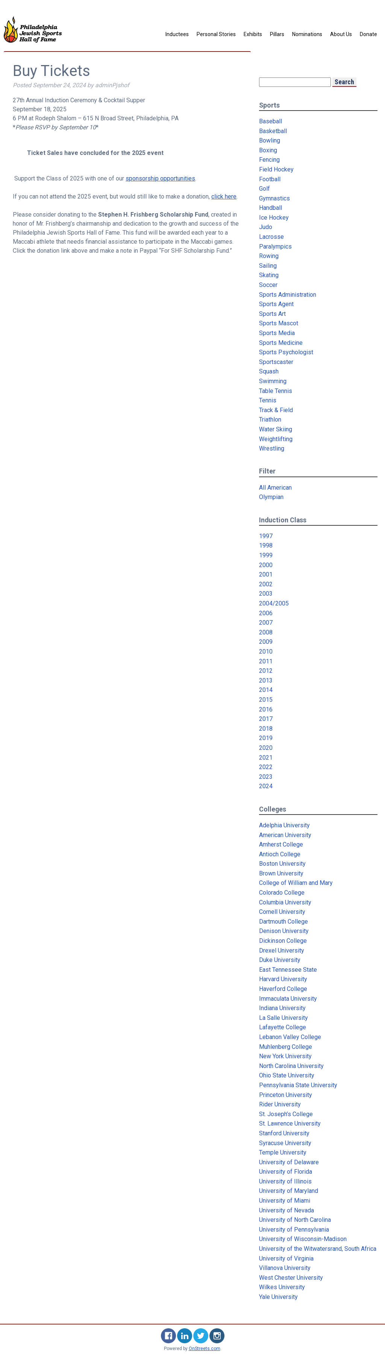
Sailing (268, 265)
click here (223, 196)
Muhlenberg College (285, 1046)
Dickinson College (283, 940)
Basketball (273, 131)
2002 (266, 584)
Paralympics (275, 246)
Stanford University (284, 1133)
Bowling (269, 140)
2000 (266, 565)
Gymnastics (274, 198)
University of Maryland (288, 1190)
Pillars (277, 34)
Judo (265, 227)
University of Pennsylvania (294, 1229)
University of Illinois (285, 1181)
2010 (266, 651)
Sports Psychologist (286, 352)
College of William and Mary (296, 882)
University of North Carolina (295, 1219)
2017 (266, 718)
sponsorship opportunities (160, 178)
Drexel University (281, 950)
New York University (285, 1056)
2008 (266, 632)
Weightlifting (276, 439)
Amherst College (281, 844)
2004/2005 (274, 603)
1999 (266, 555)
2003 (266, 593)
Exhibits (253, 34)
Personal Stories (216, 34)
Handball (270, 207)
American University (285, 835)
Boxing (268, 150)
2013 (266, 680)
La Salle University (283, 1017)
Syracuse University (285, 1143)
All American (275, 487)
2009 (266, 641)
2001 (266, 574)
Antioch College (279, 854)
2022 (266, 767)
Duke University (279, 959)
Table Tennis (275, 390)
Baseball (270, 121)
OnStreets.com (204, 1348)
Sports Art (272, 313)
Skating (269, 275)
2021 (266, 757)
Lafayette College (282, 1027)
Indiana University (282, 1008)
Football (269, 179)
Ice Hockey (274, 217)
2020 (266, 747)
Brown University (281, 873)
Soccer (268, 284)
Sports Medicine (281, 342)
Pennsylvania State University (298, 1085)
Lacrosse (271, 236)
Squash (269, 371)
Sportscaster (276, 362)
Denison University (284, 931)
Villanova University (285, 1267)
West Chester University (291, 1277)
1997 (266, 536)
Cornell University (282, 911)
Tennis (267, 400)
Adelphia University (284, 825)
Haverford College (283, 988)
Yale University (278, 1296)
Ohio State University (286, 1075)
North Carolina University (291, 1066)
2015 (266, 699)
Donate (368, 34)
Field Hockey (276, 169)
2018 (266, 728)
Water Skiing (275, 429)
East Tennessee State (288, 969)
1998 (266, 545)
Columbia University (285, 902)
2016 (266, 709)
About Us (341, 34)
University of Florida (285, 1171)
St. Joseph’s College (286, 1114)
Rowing (269, 255)
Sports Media (277, 333)
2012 (266, 670)
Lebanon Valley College (290, 1037)
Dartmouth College (283, 921)
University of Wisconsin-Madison (303, 1239)
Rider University (280, 1104)
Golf (264, 188)
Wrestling (271, 448)
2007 (266, 622)
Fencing (269, 159)
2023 (266, 776)
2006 (266, 613)
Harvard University (283, 979)
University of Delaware (289, 1162)
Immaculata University (288, 998)
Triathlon (270, 419)
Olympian (271, 497)
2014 (266, 689)
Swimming (272, 381)
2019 (266, 738)
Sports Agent (276, 304)
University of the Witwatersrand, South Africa (317, 1248)
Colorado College (282, 892)
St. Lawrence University (290, 1123)
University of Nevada (286, 1210)
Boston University (282, 863)
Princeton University (285, 1094)
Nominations (307, 34)
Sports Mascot (278, 323)
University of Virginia (286, 1258)
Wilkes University (282, 1287)
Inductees (177, 34)
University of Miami (284, 1200)
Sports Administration (287, 294)
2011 (266, 661)
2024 (266, 786)
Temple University (282, 1152)
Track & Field (276, 410)
